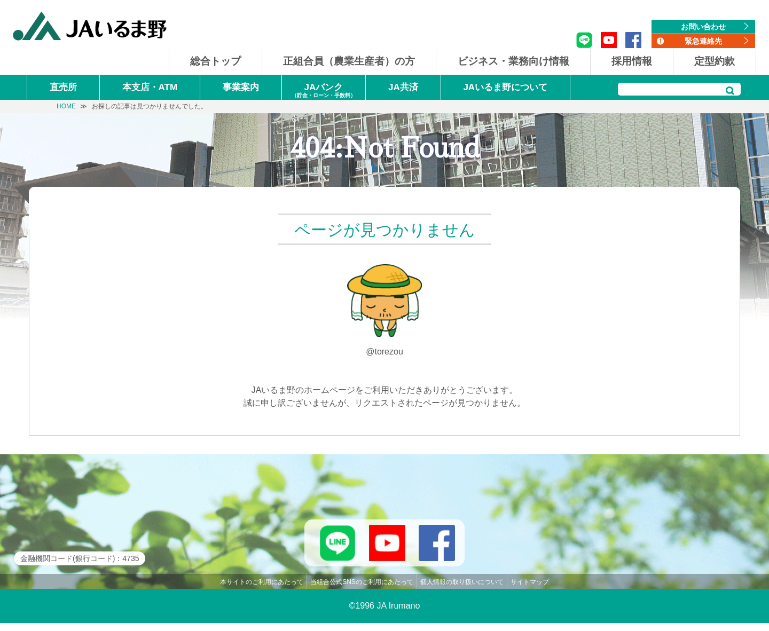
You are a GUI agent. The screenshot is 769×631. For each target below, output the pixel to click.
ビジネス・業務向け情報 (513, 61)
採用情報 (631, 61)
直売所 (63, 87)
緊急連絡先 (703, 41)
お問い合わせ (703, 26)
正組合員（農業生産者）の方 (349, 61)
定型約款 (714, 61)
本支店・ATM (150, 87)
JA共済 (403, 87)
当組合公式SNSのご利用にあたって (361, 590)
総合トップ (215, 61)
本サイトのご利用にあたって (261, 590)
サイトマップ (530, 590)
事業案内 (241, 87)
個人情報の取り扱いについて (462, 590)
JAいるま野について (505, 87)
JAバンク (323, 91)
